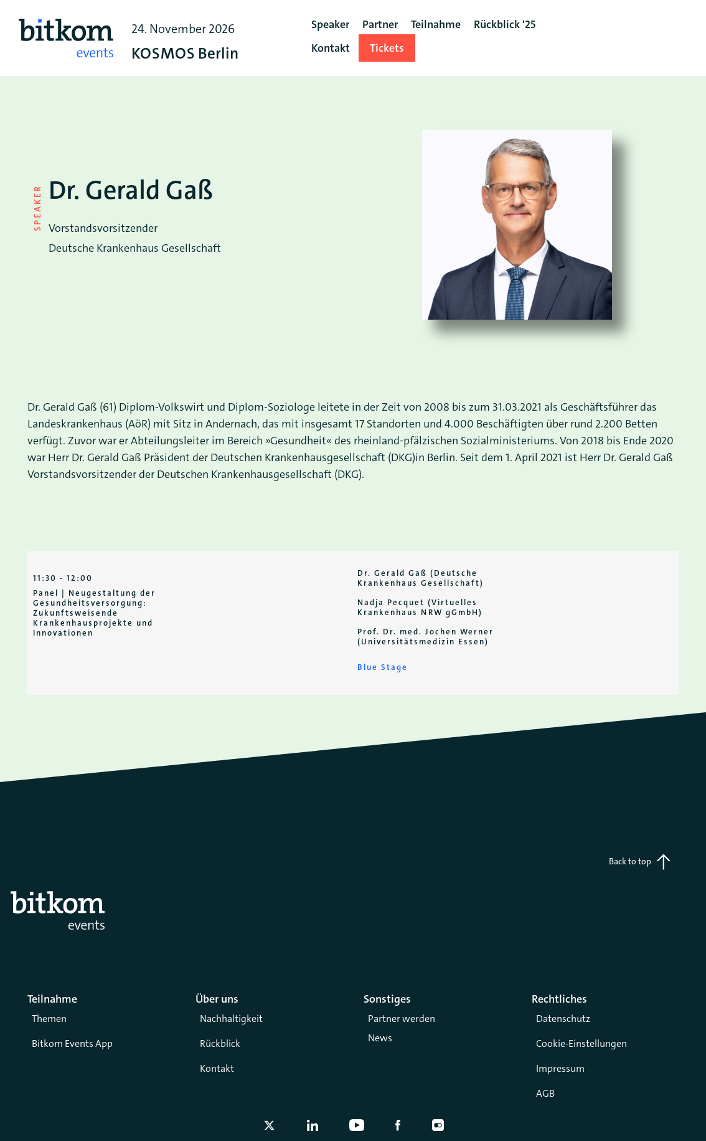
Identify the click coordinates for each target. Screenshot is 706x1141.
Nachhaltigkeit (231, 1018)
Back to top (640, 862)
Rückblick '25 (504, 24)
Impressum (560, 1068)
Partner (380, 24)
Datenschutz (563, 1018)
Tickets (387, 48)
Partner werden (401, 1018)
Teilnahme (436, 24)
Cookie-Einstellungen (581, 1043)
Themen (49, 1018)
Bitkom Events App (72, 1043)
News (380, 1037)
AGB (545, 1093)
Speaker (330, 24)
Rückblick (220, 1043)
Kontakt (217, 1068)
